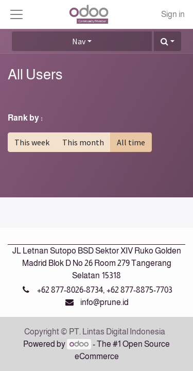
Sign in (173, 14)
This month (83, 142)
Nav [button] (78, 41)
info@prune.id (104, 302)
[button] (167, 41)
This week (31, 142)
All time (131, 142)
